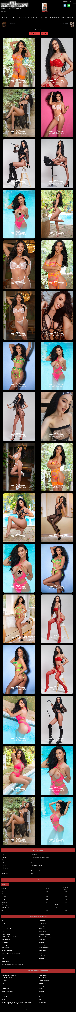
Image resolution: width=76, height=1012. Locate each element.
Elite (3, 994)
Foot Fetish (5, 956)
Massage (42, 926)
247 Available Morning (9, 975)
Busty (3, 983)
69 (2, 920)
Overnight (42, 986)
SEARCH (37, 18)
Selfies (41, 988)
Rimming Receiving (45, 937)
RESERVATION (46, 18)
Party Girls (42, 931)
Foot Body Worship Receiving (11, 953)
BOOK (44, 33)
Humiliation (42, 920)
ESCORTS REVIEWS (22, 18)
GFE (3, 958)
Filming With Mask (7, 950)
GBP (3, 884)
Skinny (41, 994)
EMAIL (59, 18)
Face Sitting (5, 947)
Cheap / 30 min (6, 986)
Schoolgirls (42, 942)
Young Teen (42, 1002)
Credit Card (5, 988)
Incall (3, 999)
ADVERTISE (71, 18)
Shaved (41, 991)
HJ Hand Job (5, 961)
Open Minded (43, 978)
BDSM (3, 923)
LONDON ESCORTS (7, 18)
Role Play (42, 939)
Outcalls (41, 983)
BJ (2, 926)
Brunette (4, 980)
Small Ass (42, 996)
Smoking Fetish (44, 945)
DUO (32, 18)
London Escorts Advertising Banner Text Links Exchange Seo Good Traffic (16, 1003)
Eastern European (36, 865)
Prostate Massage (44, 934)
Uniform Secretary (45, 956)
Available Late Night (8, 978)
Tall (40, 999)
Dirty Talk (5, 942)
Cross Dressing (6, 934)
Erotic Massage (6, 996)
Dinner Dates (6, 939)
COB (3, 931)
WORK (54, 18)
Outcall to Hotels (44, 980)
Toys (40, 953)
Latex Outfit (42, 923)
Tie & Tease (42, 950)
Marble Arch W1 (35, 870)
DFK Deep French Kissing (9, 937)
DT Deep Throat (7, 945)
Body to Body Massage (9, 929)
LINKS (64, 18)
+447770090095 (66, 2)
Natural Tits (43, 975)
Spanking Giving (44, 947)
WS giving (42, 958)
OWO (42, 929)
